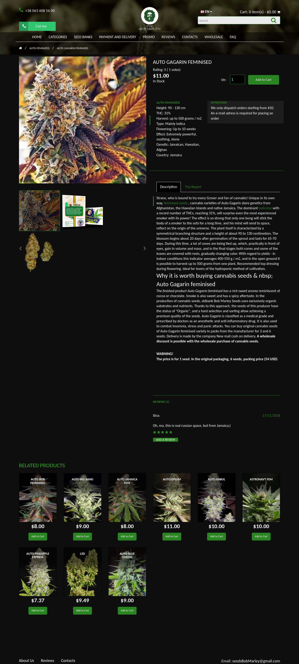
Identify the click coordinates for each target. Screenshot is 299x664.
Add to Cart (263, 80)
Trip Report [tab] (193, 187)
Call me (34, 26)
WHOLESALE (214, 37)
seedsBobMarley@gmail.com (256, 661)
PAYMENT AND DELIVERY (117, 37)
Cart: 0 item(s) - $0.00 (260, 11)
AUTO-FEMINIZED (39, 48)
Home (37, 37)
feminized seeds (176, 203)
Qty (223, 80)
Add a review (165, 440)
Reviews (168, 37)
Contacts (190, 37)
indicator (266, 208)
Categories (58, 37)
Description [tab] (168, 187)
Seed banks (83, 37)
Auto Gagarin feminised (72, 48)
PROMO (149, 37)
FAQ (233, 37)
